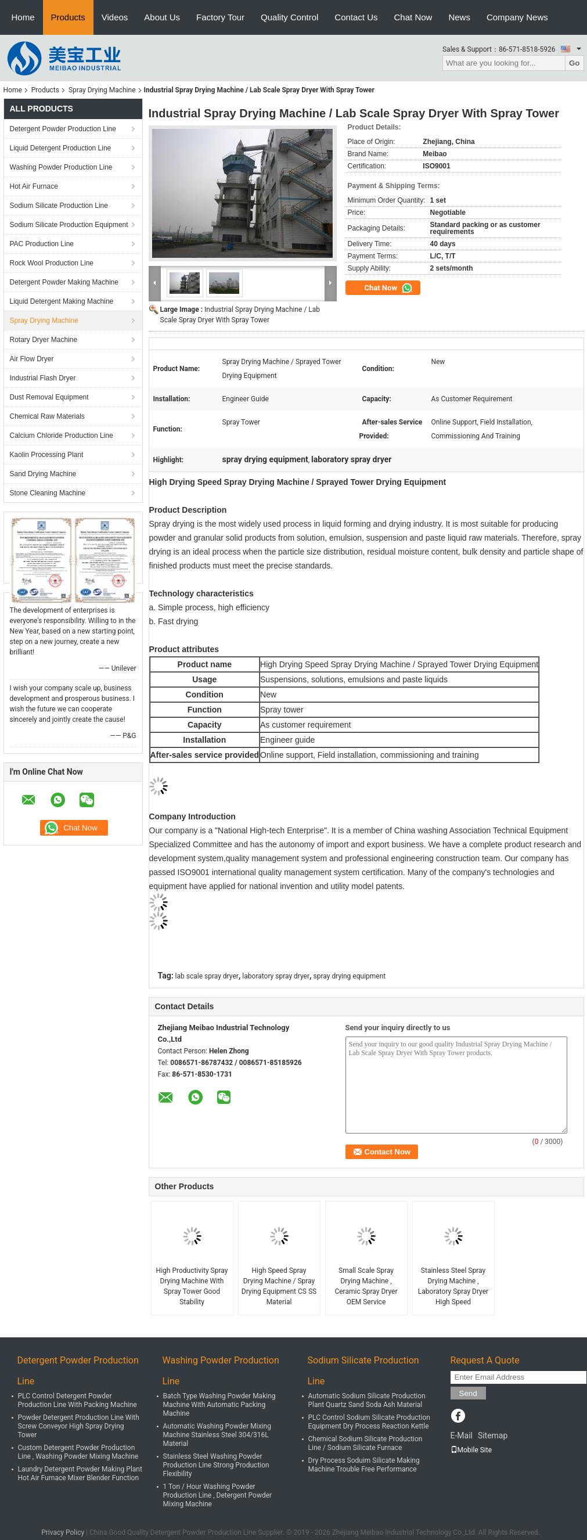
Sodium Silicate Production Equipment (69, 225)
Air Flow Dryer (32, 359)
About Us (162, 17)
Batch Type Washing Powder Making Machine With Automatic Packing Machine (219, 1404)
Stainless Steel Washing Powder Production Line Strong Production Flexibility (216, 1465)
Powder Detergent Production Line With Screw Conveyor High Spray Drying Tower (78, 1426)
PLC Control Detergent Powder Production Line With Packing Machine (77, 1400)
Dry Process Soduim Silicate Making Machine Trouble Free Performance (364, 1464)
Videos (115, 17)
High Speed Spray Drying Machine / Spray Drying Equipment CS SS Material (279, 1286)
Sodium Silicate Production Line (59, 206)
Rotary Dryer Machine (44, 340)
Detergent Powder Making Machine (64, 282)
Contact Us (355, 17)
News (459, 17)
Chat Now (413, 17)
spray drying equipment (350, 976)
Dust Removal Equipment (49, 397)
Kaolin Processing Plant (47, 455)
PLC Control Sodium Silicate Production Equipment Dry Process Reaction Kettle (369, 1421)
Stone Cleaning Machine (48, 493)
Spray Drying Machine (102, 90)
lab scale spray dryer (207, 976)
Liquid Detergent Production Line (60, 148)
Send (468, 1393)
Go (574, 63)
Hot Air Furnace (34, 186)
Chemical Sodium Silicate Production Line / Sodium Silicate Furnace (365, 1443)
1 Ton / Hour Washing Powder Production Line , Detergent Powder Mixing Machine (217, 1495)
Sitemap (492, 1435)
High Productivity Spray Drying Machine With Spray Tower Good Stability (192, 1286)
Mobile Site (471, 1450)
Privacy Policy (62, 1532)
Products (68, 17)
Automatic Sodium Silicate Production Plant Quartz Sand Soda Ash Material (367, 1400)
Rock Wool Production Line (52, 263)
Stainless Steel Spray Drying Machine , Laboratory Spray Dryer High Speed (453, 1286)
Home (23, 17)
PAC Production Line (42, 244)
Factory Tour (220, 17)
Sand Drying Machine (43, 474)
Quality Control (289, 17)
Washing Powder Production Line (61, 167)
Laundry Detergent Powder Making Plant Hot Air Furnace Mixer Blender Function (80, 1473)
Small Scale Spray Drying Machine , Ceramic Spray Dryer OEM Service (365, 1286)
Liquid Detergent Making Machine (62, 301)
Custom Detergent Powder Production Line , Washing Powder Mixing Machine (78, 1452)
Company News (517, 17)
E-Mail (462, 1435)
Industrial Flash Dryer (43, 378)
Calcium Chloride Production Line (61, 435)
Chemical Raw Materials (47, 416)
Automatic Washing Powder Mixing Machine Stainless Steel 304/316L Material (217, 1435)
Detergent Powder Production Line (63, 129)
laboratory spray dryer (275, 976)
